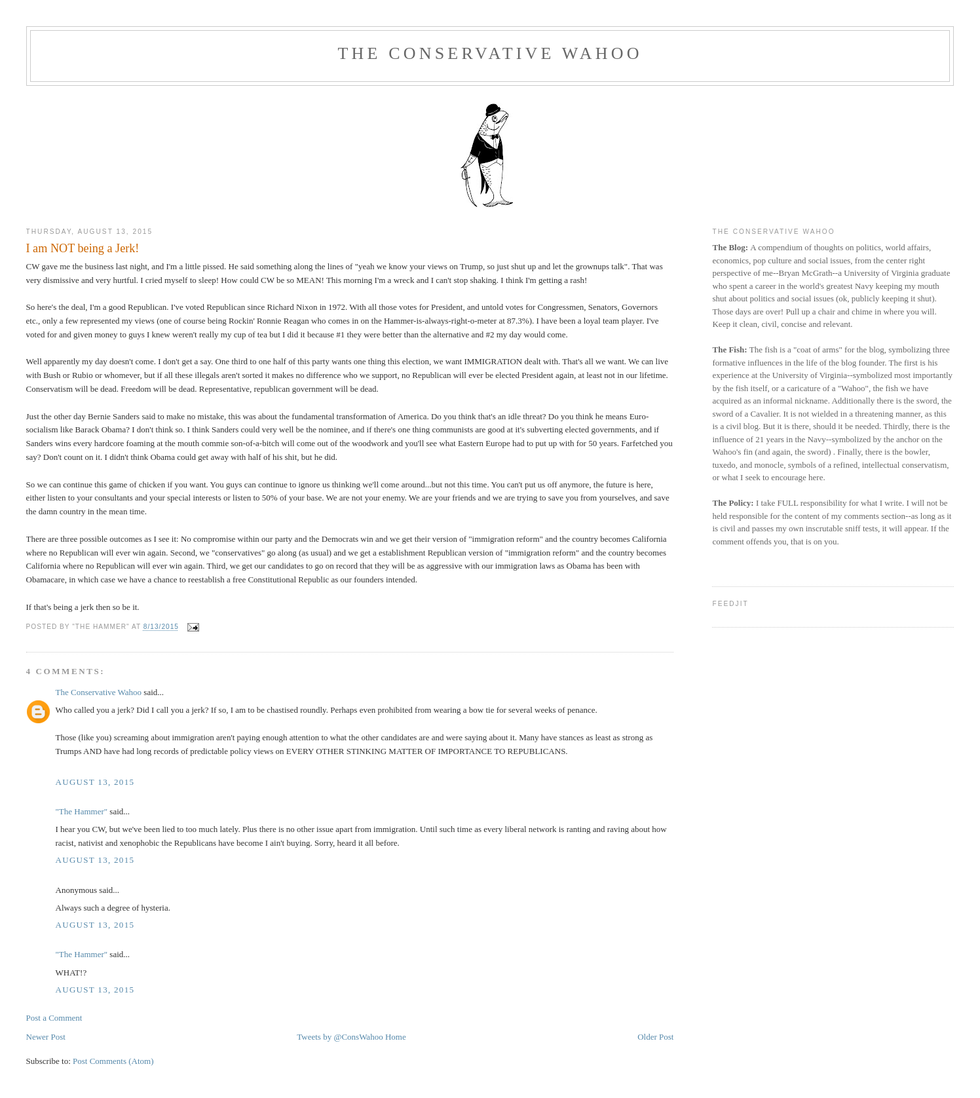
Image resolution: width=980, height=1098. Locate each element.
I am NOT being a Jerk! (83, 248)
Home (395, 1037)
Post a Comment (54, 1018)
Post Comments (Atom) (113, 1061)
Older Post (655, 1037)
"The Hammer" (82, 811)
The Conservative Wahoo (489, 53)
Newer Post (46, 1037)
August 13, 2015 (95, 782)
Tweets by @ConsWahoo (340, 1037)
